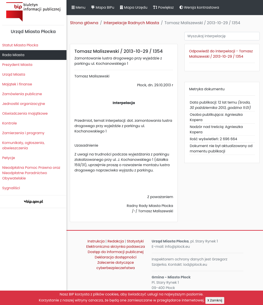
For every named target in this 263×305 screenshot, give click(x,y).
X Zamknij (214, 300)
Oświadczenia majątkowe (25, 113)
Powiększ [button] (163, 7)
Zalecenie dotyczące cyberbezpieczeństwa (115, 265)
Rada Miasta (13, 54)
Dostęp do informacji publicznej (116, 251)
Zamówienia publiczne (22, 93)
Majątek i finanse (17, 84)
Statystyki (135, 241)
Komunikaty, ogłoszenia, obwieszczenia (23, 145)
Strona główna (84, 23)
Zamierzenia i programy (23, 133)
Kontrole (9, 123)
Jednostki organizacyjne (23, 103)
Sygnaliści (11, 188)
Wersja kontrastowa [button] (199, 7)
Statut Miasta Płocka (20, 45)
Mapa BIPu (102, 7)
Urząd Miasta (13, 74)
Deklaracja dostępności (115, 257)
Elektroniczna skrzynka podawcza (115, 246)
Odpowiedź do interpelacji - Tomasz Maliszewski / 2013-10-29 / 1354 (221, 54)
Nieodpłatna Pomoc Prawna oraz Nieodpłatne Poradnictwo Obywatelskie (31, 173)
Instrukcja (96, 241)
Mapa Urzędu (133, 7)
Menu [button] (78, 7)
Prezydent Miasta (17, 64)
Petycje (8, 157)
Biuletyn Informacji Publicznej (33, 12)
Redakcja (115, 241)
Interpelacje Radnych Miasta (131, 23)
